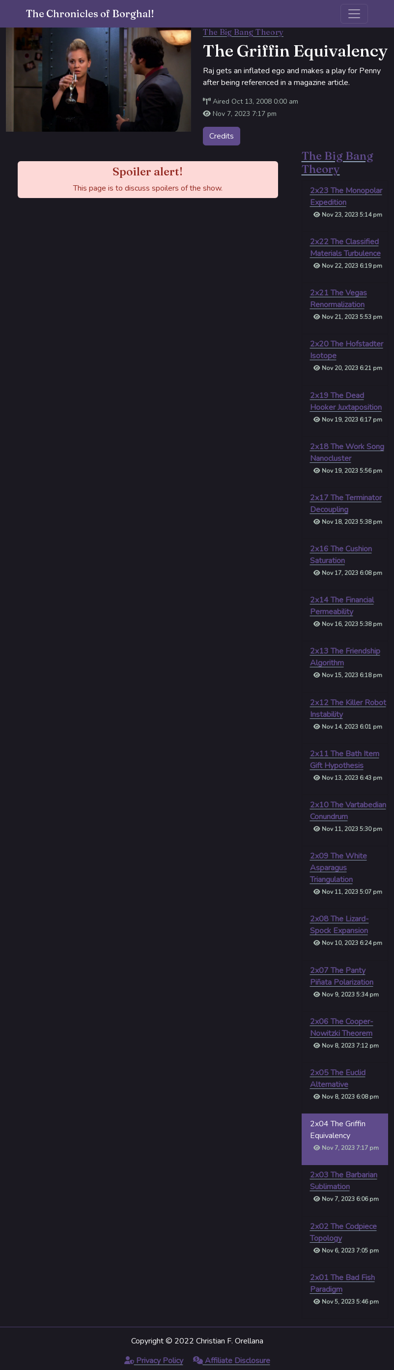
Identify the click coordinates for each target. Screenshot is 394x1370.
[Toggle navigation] (354, 14)
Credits (221, 136)
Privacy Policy (153, 1360)
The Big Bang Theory (243, 32)
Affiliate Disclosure (231, 1360)
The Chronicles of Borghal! (90, 13)
